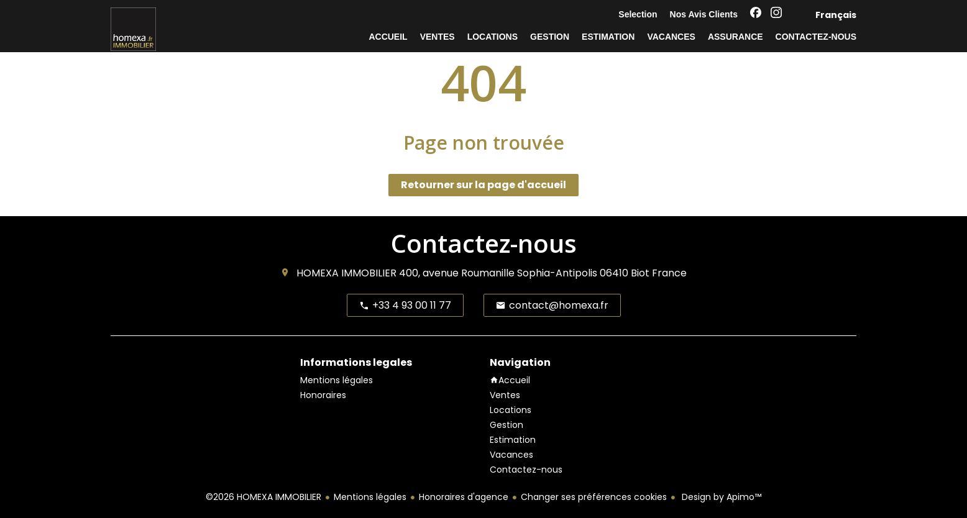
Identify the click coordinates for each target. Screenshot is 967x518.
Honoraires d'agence (463, 497)
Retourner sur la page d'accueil (483, 185)
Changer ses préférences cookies (594, 497)
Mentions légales (370, 497)
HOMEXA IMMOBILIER (346, 273)
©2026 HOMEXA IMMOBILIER (263, 497)
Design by (720, 497)
